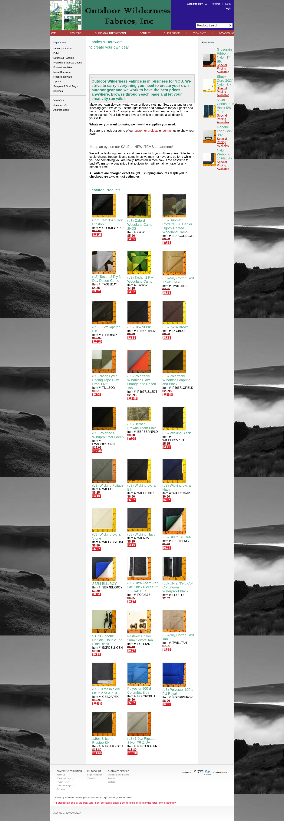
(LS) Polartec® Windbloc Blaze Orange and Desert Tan (141, 382)
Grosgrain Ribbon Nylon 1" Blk (224, 55)
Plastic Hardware (62, 76)
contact (168, 130)
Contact (145, 33)
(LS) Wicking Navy (141, 534)
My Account (226, 33)
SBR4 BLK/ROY (104, 584)
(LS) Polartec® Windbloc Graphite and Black (176, 380)
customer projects (146, 130)
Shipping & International (111, 33)
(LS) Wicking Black (176, 433)
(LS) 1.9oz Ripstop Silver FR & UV (141, 740)
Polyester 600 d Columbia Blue (139, 690)
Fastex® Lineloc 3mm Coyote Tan (140, 638)
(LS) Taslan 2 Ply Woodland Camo (140, 279)
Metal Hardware (62, 72)
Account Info (60, 105)
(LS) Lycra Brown (175, 327)
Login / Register (94, 775)
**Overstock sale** (63, 48)
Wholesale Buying (65, 778)
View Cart (199, 33)
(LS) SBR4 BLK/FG (177, 537)
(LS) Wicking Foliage (108, 485)
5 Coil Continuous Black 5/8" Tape (225, 106)
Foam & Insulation (63, 67)
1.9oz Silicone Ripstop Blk (102, 740)
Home (53, 33)
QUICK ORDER (172, 33)
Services (58, 91)
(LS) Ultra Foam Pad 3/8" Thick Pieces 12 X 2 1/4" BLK (142, 587)
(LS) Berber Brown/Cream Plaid (142, 426)
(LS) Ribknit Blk (139, 327)
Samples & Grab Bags (65, 86)
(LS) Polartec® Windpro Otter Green (108, 435)
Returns (111, 778)
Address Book (61, 109)
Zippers (57, 81)
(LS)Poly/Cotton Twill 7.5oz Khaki (178, 280)
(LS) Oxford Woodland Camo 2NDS (140, 224)
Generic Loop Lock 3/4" (225, 131)
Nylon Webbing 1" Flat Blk (224, 154)
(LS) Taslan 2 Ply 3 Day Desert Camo (106, 279)
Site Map (61, 789)
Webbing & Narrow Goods (67, 62)
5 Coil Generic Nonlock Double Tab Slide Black (107, 640)
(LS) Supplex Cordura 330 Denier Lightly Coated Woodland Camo (177, 226)
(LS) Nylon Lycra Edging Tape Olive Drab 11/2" (106, 380)
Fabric (56, 53)
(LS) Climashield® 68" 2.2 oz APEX (106, 691)
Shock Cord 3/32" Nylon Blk (225, 81)
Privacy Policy (63, 782)
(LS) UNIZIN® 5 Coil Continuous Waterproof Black (177, 587)
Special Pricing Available (223, 68)
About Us (75, 33)
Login (228, 8)
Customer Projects (65, 785)
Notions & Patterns (63, 57)
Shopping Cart (195, 4)
